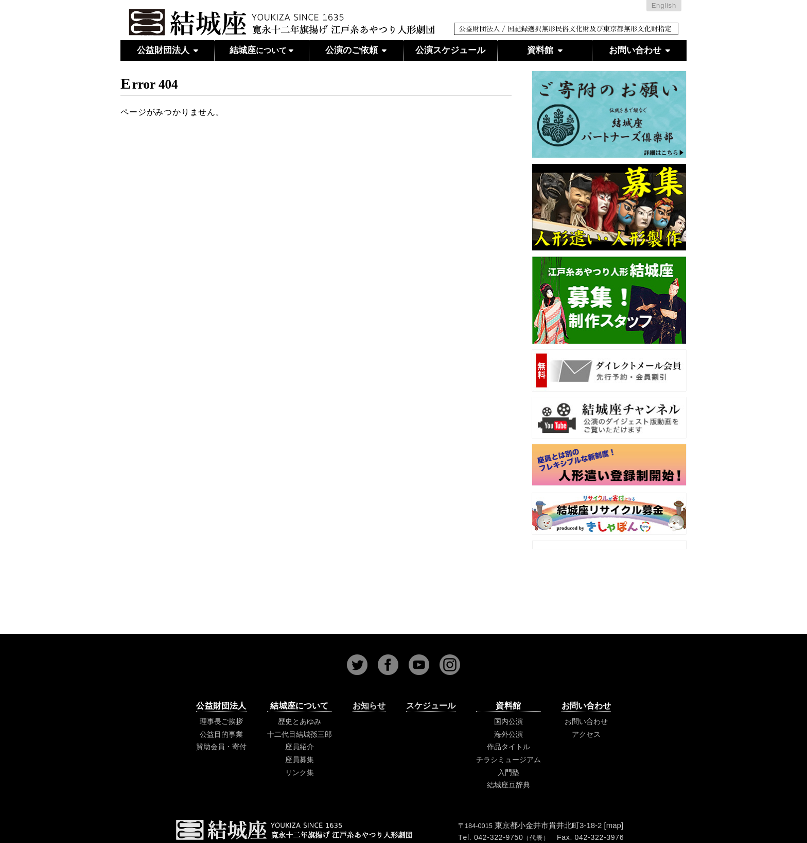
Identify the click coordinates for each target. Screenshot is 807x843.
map (613, 825)
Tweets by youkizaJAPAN (609, 543)
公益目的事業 (221, 734)
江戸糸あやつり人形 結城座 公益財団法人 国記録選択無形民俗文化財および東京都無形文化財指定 (403, 32)
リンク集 (299, 772)
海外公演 (508, 734)
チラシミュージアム (508, 759)
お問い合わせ (639, 50)
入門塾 (508, 772)
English (664, 5)
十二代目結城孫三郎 (299, 734)
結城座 (261, 50)
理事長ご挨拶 (221, 721)
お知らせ (369, 705)
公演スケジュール (450, 50)
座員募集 (299, 759)
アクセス (586, 734)
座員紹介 (299, 747)
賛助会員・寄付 (221, 747)
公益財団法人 (167, 50)
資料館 (544, 50)
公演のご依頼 (356, 50)
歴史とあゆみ (299, 721)
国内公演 (508, 721)
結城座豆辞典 (508, 785)
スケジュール (430, 705)
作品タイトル (508, 747)
